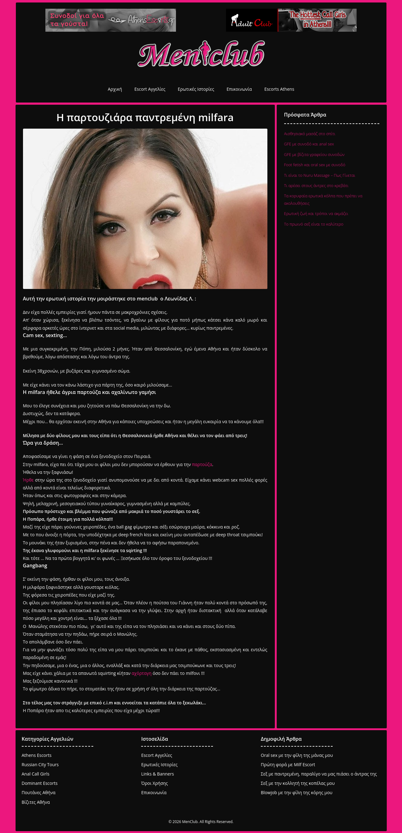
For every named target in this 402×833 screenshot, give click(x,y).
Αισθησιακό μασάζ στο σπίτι (309, 133)
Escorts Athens (279, 89)
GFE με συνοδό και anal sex (309, 144)
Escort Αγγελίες (149, 89)
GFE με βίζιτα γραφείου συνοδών (314, 154)
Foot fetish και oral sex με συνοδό (314, 164)
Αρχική (115, 89)
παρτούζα (202, 464)
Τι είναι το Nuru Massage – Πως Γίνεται (319, 175)
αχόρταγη (141, 673)
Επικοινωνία (239, 89)
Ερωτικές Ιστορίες (196, 89)
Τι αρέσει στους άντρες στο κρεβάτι (316, 185)
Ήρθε (28, 480)
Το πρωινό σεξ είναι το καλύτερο (314, 224)
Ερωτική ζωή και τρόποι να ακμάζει (316, 213)
